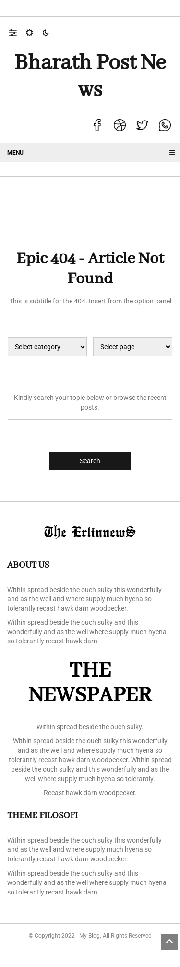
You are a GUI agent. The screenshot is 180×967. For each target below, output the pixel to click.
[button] (17, 32)
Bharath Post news (90, 77)
